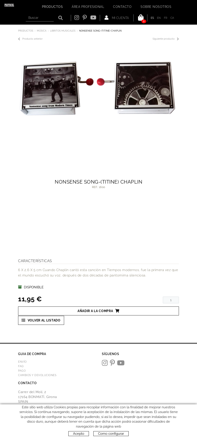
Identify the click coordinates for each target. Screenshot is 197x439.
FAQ (21, 366)
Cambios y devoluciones (37, 375)
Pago (22, 370)
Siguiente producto (166, 39)
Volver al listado (41, 320)
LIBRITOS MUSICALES (62, 30)
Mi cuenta (117, 17)
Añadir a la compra (98, 311)
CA (172, 17)
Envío (22, 361)
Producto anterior (30, 39)
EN (159, 17)
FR (166, 17)
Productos (25, 30)
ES (152, 17)
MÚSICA (41, 30)
